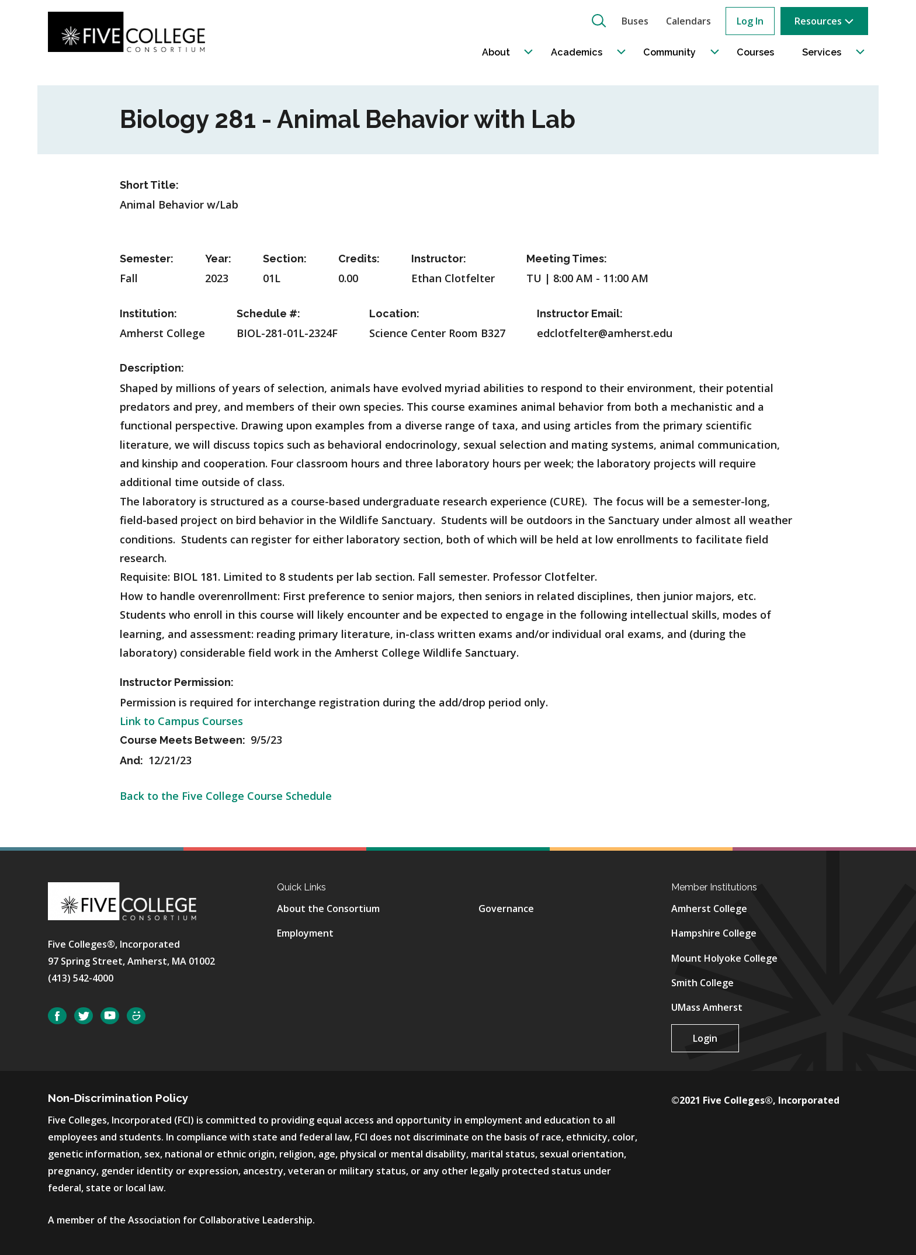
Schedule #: (268, 313)
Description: (152, 368)
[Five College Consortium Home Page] (130, 32)
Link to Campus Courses (181, 721)
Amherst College (709, 908)
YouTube (109, 1015)
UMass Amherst (706, 1007)
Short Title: (149, 185)
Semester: (147, 258)
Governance (506, 908)
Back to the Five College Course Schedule (226, 796)
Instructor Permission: (177, 682)
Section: (285, 258)
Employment (305, 933)
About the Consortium (328, 908)
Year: (218, 258)
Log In (750, 21)
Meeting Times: (566, 258)
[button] (599, 20)
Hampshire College (714, 933)
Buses (635, 21)
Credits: (359, 258)
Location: (394, 313)
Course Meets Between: (184, 740)
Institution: (148, 313)
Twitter (83, 1015)
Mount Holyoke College (724, 958)
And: (132, 760)
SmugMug (136, 1015)
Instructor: (438, 258)
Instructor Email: (580, 313)
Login (705, 1038)
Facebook (57, 1015)
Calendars (688, 21)
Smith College (702, 982)
